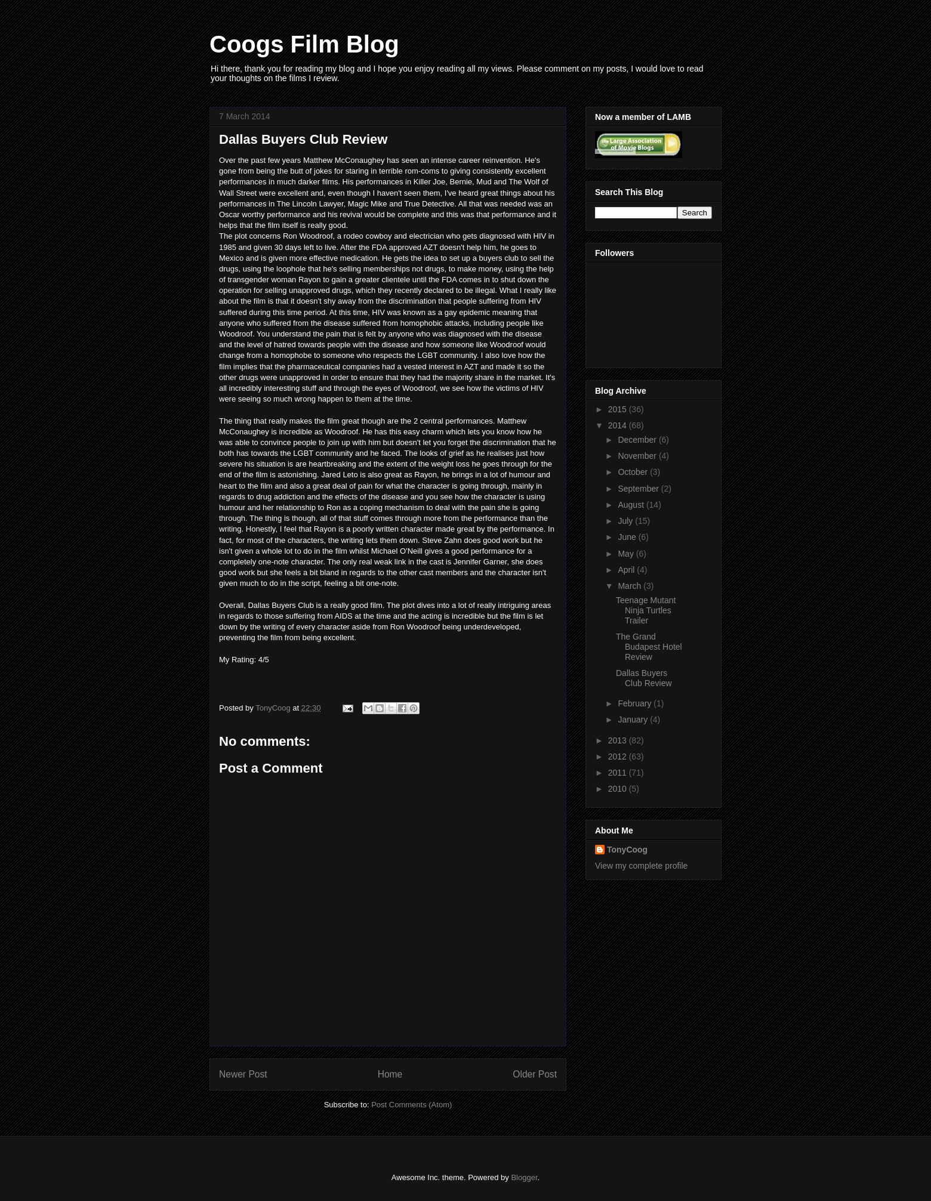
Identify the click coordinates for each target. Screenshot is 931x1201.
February (635, 703)
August (632, 505)
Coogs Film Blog (304, 44)
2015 (618, 409)
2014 (618, 425)
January (634, 719)
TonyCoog (273, 707)
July (626, 521)
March (630, 586)
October (634, 472)
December (638, 439)
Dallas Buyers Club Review (644, 678)
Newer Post (243, 1074)
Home (390, 1074)
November (638, 456)
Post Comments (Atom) (411, 1104)
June (628, 537)
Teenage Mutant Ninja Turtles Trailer (646, 610)
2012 (618, 756)
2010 (618, 789)
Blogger (524, 1177)
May (627, 553)
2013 (618, 740)
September (639, 488)
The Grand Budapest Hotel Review (649, 647)
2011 (618, 772)
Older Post (535, 1074)
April (627, 570)
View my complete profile (641, 865)
